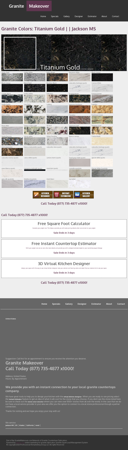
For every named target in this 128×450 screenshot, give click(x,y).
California (30, 425)
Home (43, 16)
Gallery (67, 16)
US (16, 425)
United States (11, 319)
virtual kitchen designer (73, 397)
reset (37, 425)
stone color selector (36, 402)
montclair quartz (57, 169)
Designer (79, 16)
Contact (115, 16)
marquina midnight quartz (34, 169)
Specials (54, 16)
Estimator (92, 16)
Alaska (21, 425)
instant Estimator (15, 399)
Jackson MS (10, 425)
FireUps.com (20, 443)
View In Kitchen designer (48, 69)
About (104, 16)
